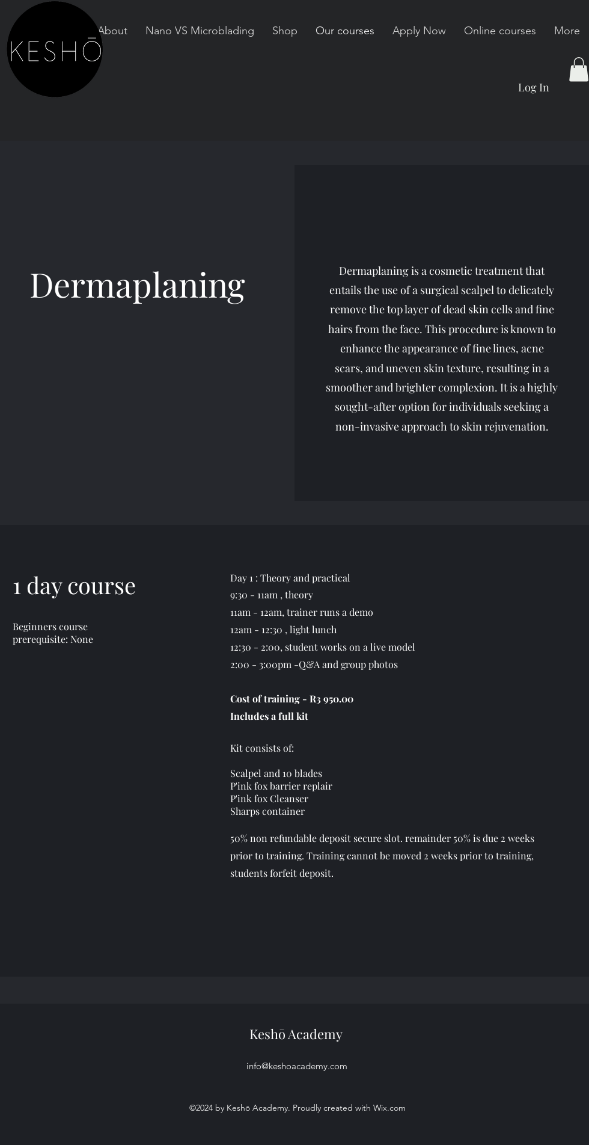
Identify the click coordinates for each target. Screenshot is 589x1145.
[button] (579, 69)
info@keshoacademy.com (296, 1066)
